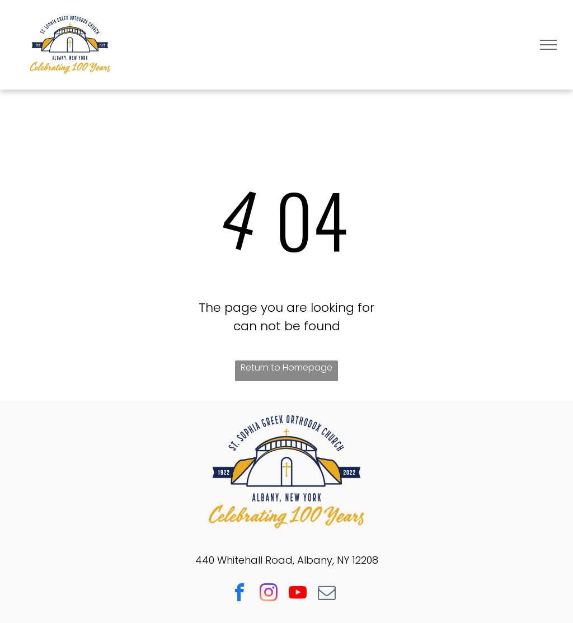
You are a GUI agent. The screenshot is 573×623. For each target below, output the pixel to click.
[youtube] (297, 594)
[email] (326, 594)
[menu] (548, 44)
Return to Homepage (286, 367)
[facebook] (239, 594)
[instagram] (268, 594)
